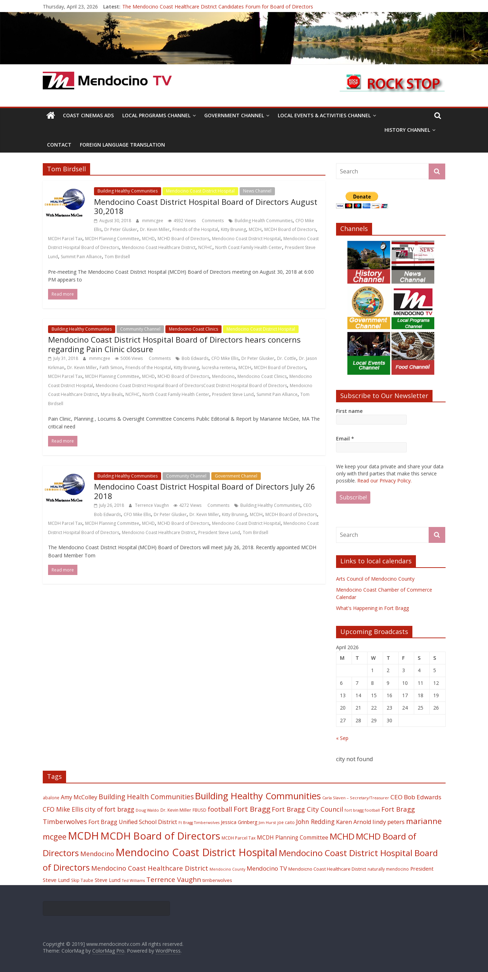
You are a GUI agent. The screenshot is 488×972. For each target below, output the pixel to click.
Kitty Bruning (233, 229)
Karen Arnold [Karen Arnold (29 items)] (353, 822)
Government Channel (234, 115)
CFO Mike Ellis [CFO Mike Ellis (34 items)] (63, 809)
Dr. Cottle (286, 358)
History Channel (407, 129)
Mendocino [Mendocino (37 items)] (97, 853)
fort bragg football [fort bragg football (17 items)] (362, 810)
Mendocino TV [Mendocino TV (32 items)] (267, 868)
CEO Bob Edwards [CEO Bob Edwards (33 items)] (415, 797)
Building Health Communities (264, 221)
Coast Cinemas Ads (88, 115)
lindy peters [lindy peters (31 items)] (388, 822)
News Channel (257, 191)
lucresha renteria (219, 367)
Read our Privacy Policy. (384, 480)
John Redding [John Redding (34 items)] (315, 821)
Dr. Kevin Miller (155, 229)
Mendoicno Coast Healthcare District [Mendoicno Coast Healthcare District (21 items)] (327, 869)
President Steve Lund (233, 394)
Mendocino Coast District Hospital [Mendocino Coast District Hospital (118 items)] (196, 852)
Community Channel (140, 329)
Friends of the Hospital (195, 229)
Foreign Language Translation (122, 144)
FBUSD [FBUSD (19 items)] (199, 810)
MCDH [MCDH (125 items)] (83, 836)
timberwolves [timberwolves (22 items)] (217, 880)
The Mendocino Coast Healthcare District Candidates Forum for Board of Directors (217, 6)
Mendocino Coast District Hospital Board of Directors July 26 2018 (204, 491)
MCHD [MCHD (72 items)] (342, 836)
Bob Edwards (195, 358)
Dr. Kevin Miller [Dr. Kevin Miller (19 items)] (175, 810)
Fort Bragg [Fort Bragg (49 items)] (252, 809)
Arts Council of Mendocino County (375, 578)
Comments (212, 221)
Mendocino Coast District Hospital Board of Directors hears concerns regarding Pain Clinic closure (174, 344)
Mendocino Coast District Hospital (200, 191)
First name (349, 411)
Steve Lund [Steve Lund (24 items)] (107, 880)
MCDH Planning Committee (112, 239)
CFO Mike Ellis (225, 358)
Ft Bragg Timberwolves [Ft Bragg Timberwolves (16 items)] (198, 822)
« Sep (342, 738)
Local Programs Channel (156, 115)
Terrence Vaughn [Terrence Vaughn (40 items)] (173, 879)
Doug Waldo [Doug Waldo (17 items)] (147, 810)
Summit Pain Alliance (81, 257)
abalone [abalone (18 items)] (51, 797)
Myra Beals (112, 394)
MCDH (255, 229)
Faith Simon (111, 367)
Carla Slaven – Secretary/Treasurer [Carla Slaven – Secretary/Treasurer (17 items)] (355, 797)
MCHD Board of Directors (183, 239)
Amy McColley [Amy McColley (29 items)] (79, 797)
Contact (59, 144)
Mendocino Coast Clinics (193, 329)
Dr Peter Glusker (120, 229)
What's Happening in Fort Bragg (372, 608)
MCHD (148, 239)
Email (345, 438)
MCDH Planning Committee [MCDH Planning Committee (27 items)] (292, 837)
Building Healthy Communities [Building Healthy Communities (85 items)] (258, 796)
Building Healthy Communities (128, 191)
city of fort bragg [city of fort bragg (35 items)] (109, 809)
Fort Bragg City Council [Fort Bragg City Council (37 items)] (307, 809)
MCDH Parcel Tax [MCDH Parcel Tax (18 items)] (238, 838)
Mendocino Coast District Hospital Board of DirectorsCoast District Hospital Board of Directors (191, 386)
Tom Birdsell (117, 257)
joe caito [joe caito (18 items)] (286, 822)
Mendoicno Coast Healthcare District (158, 247)
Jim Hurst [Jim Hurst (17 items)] (267, 822)
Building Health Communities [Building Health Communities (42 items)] (146, 796)
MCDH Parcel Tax (65, 239)
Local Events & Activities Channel (324, 115)
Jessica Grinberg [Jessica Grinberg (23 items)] (239, 822)
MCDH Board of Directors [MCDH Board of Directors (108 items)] (160, 835)
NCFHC (205, 247)
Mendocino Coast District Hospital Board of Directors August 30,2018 (205, 206)
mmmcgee (153, 221)
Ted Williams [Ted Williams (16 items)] (133, 880)
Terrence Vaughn (152, 505)
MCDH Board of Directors (290, 229)
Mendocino (223, 376)
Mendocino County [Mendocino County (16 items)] (227, 869)
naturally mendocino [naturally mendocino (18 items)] (388, 869)
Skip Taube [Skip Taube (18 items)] (82, 880)
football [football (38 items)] (220, 809)
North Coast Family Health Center (248, 247)
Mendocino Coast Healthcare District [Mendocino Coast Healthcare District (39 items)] (149, 868)
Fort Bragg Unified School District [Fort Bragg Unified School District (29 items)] (132, 822)
